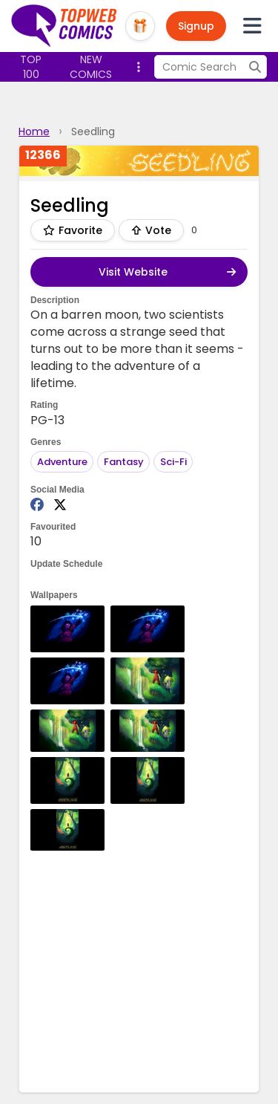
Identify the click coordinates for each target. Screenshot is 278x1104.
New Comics (91, 67)
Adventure (62, 462)
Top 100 (31, 67)
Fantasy (124, 462)
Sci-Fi (173, 462)
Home (34, 131)
